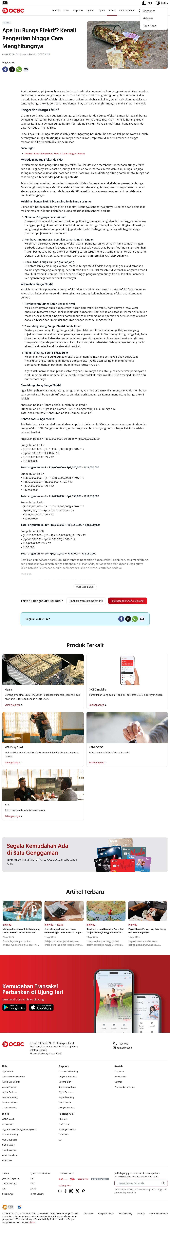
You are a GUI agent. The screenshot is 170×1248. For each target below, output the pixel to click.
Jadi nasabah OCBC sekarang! (83, 610)
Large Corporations (67, 1086)
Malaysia (148, 18)
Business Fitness (10, 1112)
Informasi (62, 1128)
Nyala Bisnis (8, 1081)
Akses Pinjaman (9, 1096)
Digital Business (9, 1101)
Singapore (149, 11)
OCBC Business (9, 1149)
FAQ (32, 1188)
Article (33, 1198)
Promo (5, 1182)
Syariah (90, 10)
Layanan (118, 1091)
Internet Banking (10, 1144)
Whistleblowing (125, 1223)
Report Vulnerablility (158, 1223)
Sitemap (141, 1223)
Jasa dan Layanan (10, 1188)
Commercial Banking (68, 1081)
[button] (163, 1193)
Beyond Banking (10, 1107)
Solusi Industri (64, 1112)
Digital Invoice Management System (19, 1139)
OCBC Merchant (9, 1164)
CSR (60, 1149)
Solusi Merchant (9, 1159)
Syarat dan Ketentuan (40, 1182)
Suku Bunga (7, 1203)
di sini (32, 1232)
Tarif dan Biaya (9, 1193)
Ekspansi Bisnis (65, 1091)
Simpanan (119, 1081)
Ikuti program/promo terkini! (83, 601)
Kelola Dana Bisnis (11, 1091)
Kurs (4, 1198)
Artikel (111, 10)
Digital (101, 10)
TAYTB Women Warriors (13, 1086)
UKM (66, 10)
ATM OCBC (7, 1133)
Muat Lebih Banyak (85, 586)
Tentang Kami (126, 10)
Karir (32, 1193)
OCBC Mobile (8, 1128)
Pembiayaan (120, 1086)
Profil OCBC (64, 1133)
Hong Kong (149, 26)
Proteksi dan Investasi (124, 1096)
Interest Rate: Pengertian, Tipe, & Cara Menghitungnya (55, 153)
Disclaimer (89, 1223)
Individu (56, 10)
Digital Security (37, 1203)
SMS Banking (8, 1154)
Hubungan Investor (67, 1139)
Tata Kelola (63, 1144)
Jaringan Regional (66, 1117)
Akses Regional (9, 1117)
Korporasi (78, 10)
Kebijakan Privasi (106, 1223)
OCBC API (7, 1170)
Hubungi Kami (64, 1195)
